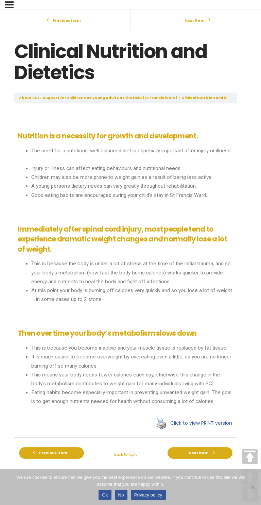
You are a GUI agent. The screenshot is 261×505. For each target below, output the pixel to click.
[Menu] (9, 4)
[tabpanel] (125, 270)
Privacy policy (148, 495)
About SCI (29, 97)
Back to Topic (126, 454)
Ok (105, 495)
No (121, 495)
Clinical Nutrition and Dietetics (212, 97)
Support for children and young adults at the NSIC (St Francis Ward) (110, 97)
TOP (250, 456)
